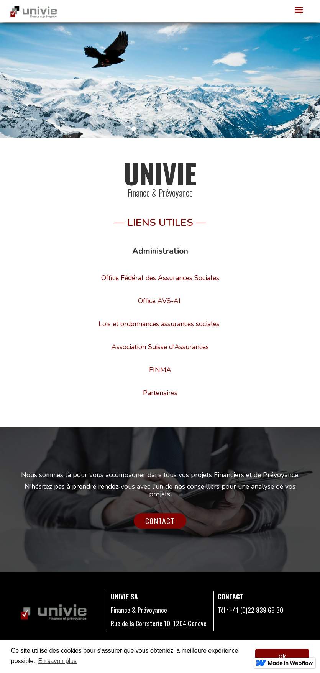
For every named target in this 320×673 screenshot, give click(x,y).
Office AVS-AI (159, 300)
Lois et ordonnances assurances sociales (159, 323)
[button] (299, 10)
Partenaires (160, 392)
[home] (33, 11)
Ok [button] (282, 656)
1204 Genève (189, 623)
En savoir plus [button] (57, 661)
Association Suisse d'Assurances (160, 346)
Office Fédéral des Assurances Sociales (160, 277)
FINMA (160, 369)
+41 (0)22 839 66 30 (256, 610)
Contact (160, 520)
